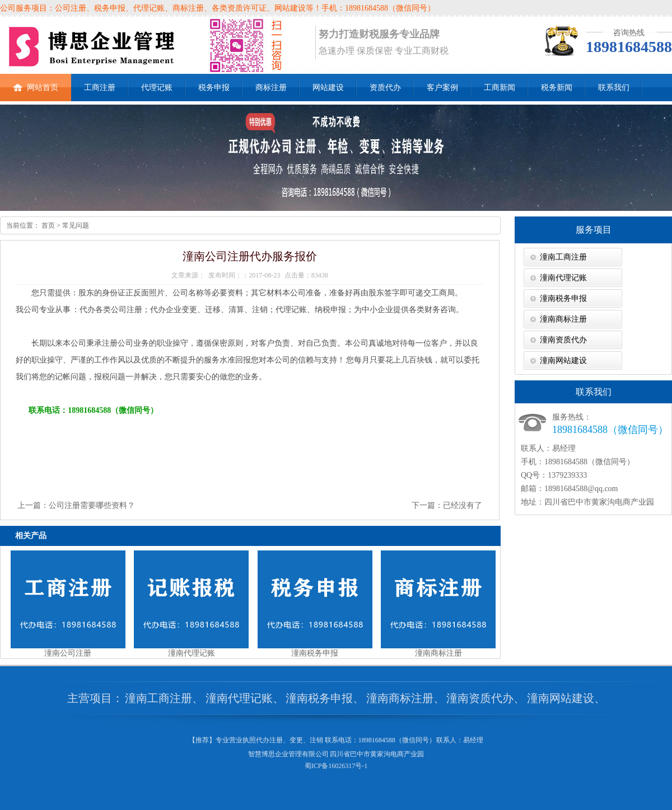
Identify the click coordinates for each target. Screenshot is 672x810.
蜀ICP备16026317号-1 (336, 766)
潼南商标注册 (563, 319)
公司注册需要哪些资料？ (92, 505)
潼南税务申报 (563, 298)
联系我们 (613, 87)
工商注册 (99, 87)
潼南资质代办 (563, 340)
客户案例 (442, 87)
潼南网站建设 (563, 360)
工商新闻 (499, 87)
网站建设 (328, 87)
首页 (47, 225)
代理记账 (156, 87)
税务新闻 (556, 87)
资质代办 (385, 87)
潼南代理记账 (563, 278)
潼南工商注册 (563, 257)
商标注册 (271, 87)
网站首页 (35, 83)
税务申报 (214, 87)
